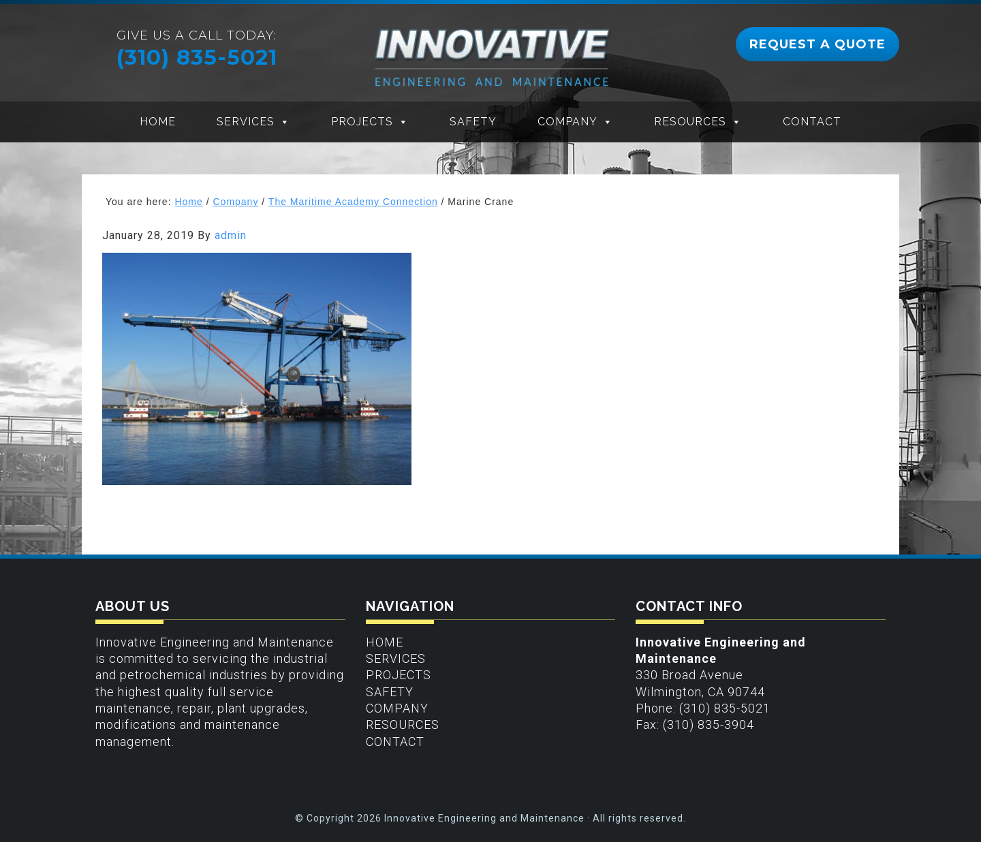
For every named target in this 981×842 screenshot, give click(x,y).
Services (246, 121)
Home (158, 121)
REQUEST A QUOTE (817, 44)
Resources (690, 121)
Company (567, 121)
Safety (473, 121)
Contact (812, 121)
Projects (362, 121)
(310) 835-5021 (196, 57)
